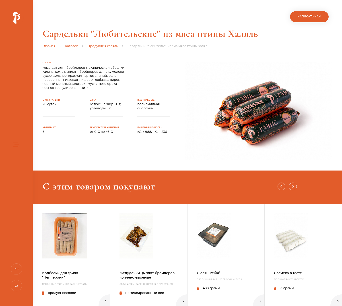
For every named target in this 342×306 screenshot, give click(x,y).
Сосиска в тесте (288, 273)
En (16, 269)
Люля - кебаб (208, 273)
